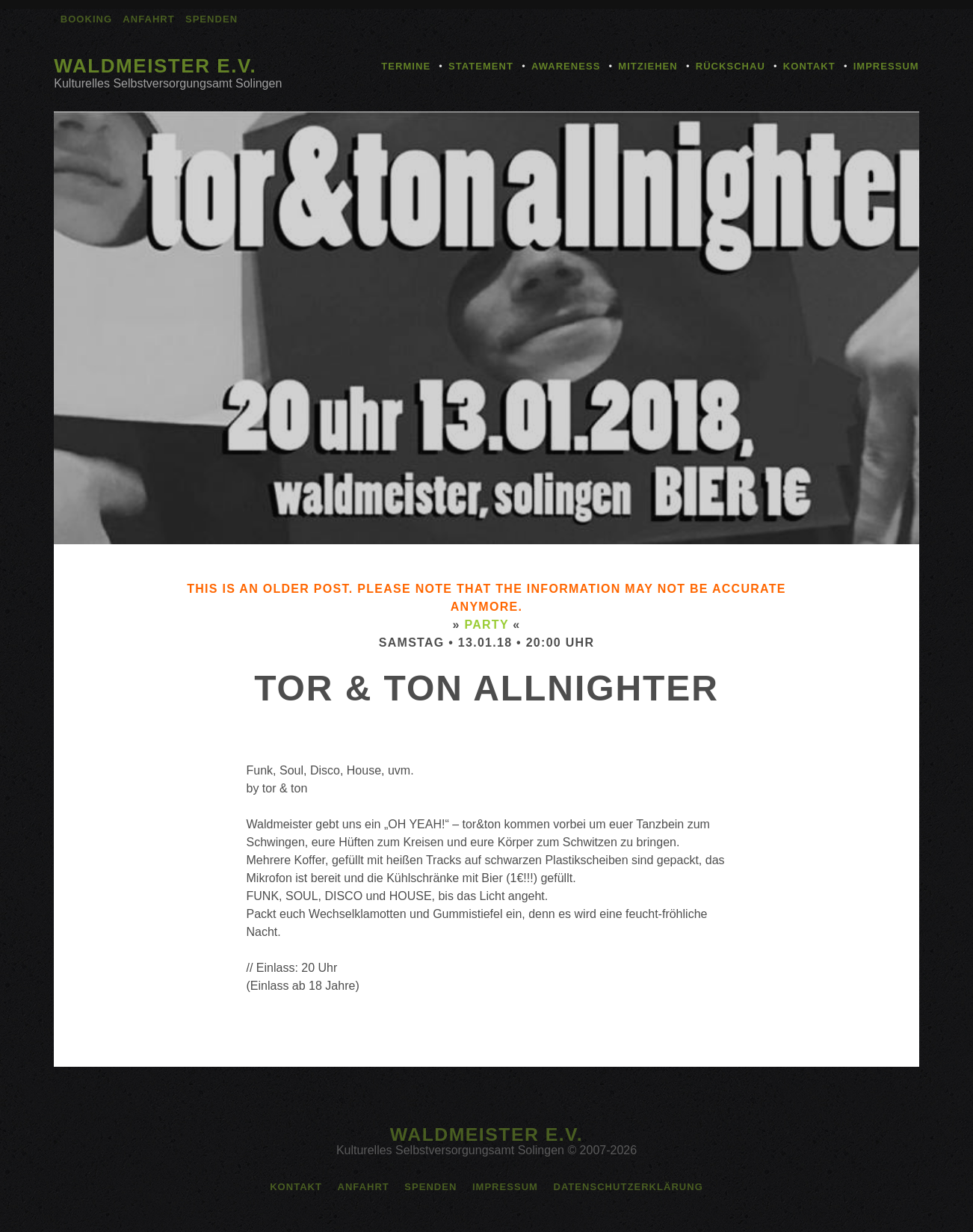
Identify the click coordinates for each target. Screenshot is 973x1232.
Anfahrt (148, 19)
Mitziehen (647, 66)
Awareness (565, 66)
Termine (405, 66)
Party (486, 624)
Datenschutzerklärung (627, 1186)
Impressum (886, 66)
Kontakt (809, 66)
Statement (480, 66)
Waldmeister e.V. (155, 66)
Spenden (211, 19)
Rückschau (730, 66)
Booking (86, 19)
